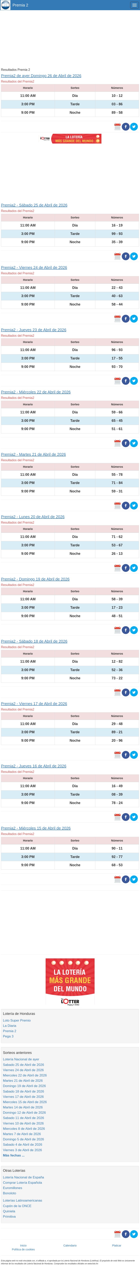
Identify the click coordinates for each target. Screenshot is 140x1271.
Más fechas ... (14, 1155)
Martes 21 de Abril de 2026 (23, 1081)
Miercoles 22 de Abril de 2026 (25, 1075)
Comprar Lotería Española (22, 1183)
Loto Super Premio (17, 1020)
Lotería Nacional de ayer (21, 1059)
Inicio (23, 1245)
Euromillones (12, 1188)
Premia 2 (20, 5)
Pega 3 (8, 1036)
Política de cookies (23, 1249)
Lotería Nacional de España (23, 1177)
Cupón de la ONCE (17, 1206)
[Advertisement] (70, 38)
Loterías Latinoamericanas (22, 1200)
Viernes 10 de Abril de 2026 (23, 1123)
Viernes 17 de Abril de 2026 (23, 1097)
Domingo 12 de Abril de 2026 (24, 1113)
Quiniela (9, 1211)
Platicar (116, 1245)
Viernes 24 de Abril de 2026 (23, 1070)
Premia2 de (41, 76)
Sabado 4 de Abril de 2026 (22, 1144)
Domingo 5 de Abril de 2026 (23, 1139)
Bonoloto (9, 1193)
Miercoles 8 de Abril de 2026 (24, 1129)
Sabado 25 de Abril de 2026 (23, 1065)
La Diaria (9, 1026)
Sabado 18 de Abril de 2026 (23, 1091)
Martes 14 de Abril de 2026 (23, 1107)
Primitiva (9, 1216)
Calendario (70, 1245)
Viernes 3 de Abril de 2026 (22, 1150)
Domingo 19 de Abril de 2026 (24, 1086)
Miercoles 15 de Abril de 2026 (25, 1102)
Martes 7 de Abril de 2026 (22, 1134)
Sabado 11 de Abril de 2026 (23, 1118)
